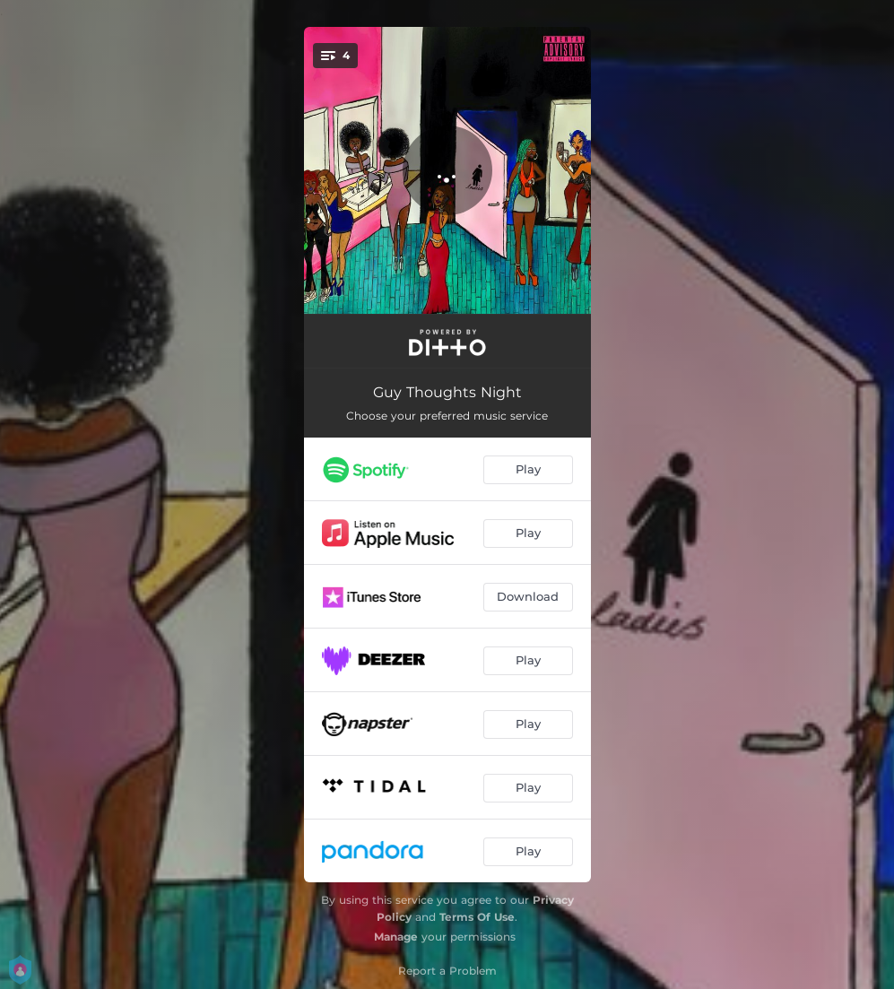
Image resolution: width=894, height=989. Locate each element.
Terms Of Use (477, 917)
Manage (396, 936)
